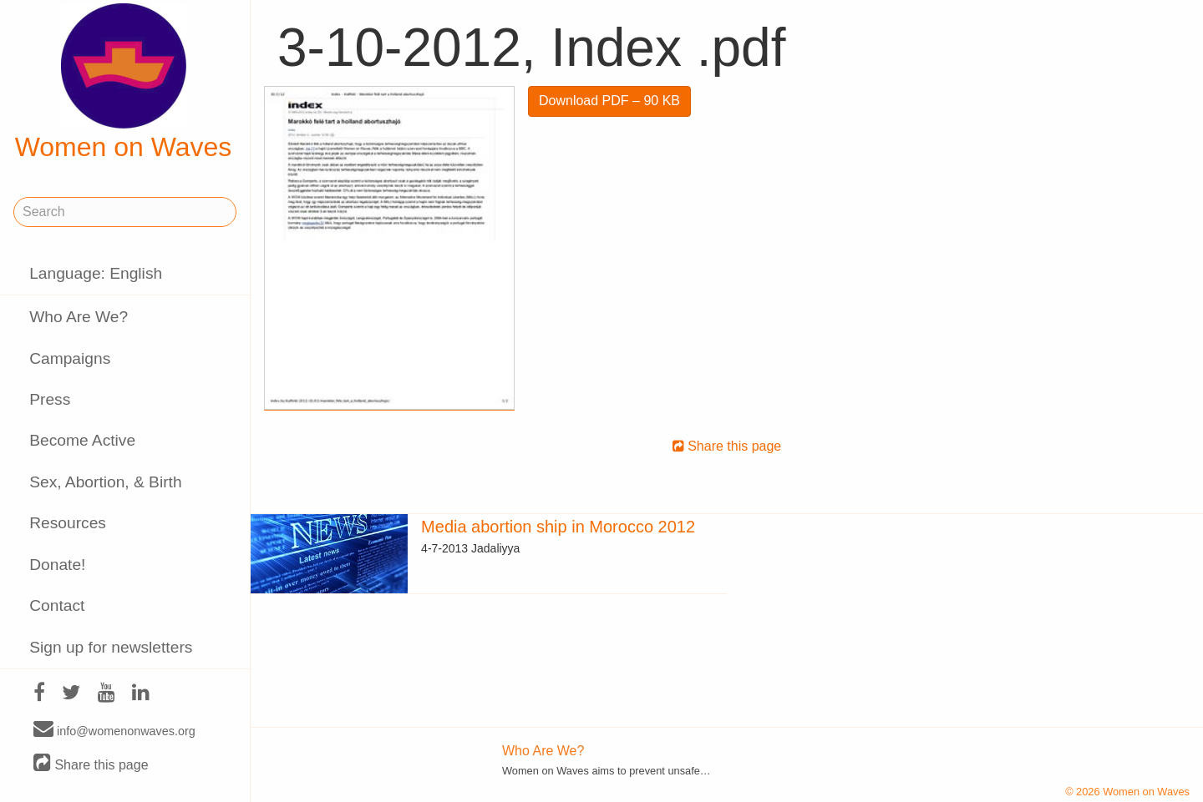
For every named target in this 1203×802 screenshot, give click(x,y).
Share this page (91, 764)
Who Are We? (78, 316)
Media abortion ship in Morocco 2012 (558, 526)
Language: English (95, 273)
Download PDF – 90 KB (609, 100)
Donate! (57, 564)
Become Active (82, 440)
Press (49, 399)
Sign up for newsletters (110, 647)
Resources (67, 523)
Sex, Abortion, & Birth (105, 482)
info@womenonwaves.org (114, 730)
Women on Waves (123, 82)
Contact (56, 605)
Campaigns (69, 358)
